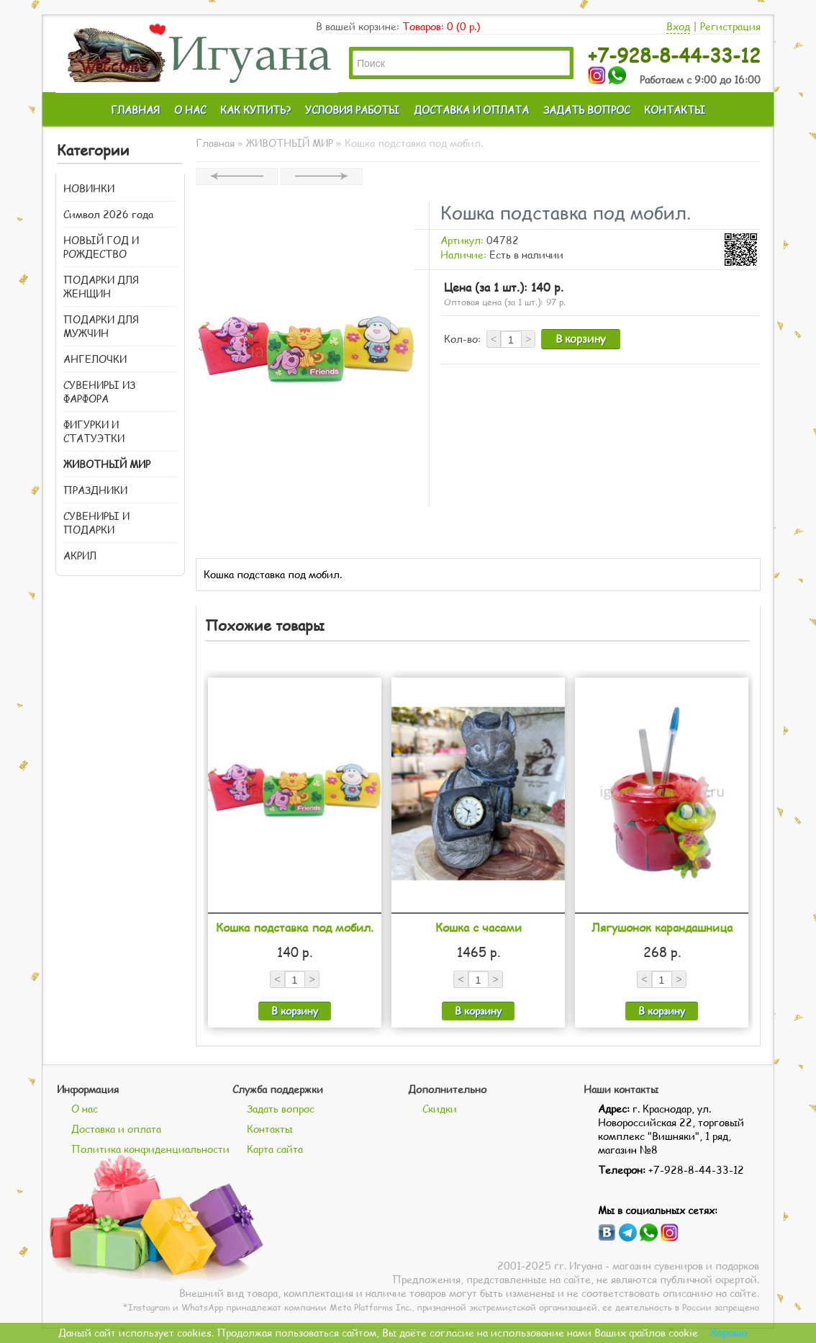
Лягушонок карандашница (662, 927)
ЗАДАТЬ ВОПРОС (586, 110)
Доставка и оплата (116, 1129)
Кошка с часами (478, 927)
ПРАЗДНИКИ (95, 490)
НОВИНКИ (88, 188)
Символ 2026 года (108, 214)
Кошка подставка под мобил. (294, 927)
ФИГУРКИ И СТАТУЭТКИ (93, 431)
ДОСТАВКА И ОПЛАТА (471, 110)
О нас (84, 1108)
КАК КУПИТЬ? (255, 110)
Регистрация (730, 26)
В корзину (581, 338)
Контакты (270, 1129)
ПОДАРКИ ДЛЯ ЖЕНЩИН (101, 286)
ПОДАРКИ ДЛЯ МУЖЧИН (101, 326)
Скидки (439, 1108)
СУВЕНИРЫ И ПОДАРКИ (96, 522)
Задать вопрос (280, 1108)
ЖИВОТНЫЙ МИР (106, 464)
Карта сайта (275, 1149)
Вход (678, 26)
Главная (215, 143)
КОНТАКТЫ (674, 110)
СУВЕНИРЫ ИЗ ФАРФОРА (99, 391)
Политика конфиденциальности (150, 1149)
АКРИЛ (79, 555)
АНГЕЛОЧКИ (95, 359)
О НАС (190, 110)
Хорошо (728, 1332)
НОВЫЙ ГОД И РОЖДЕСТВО (101, 247)
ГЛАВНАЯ (135, 110)
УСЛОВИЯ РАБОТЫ (352, 110)
